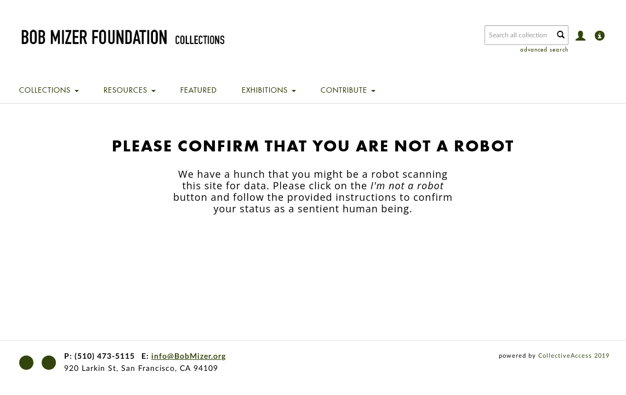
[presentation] (323, 249)
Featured (198, 90)
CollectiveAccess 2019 (574, 356)
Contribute (348, 90)
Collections (49, 90)
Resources (130, 90)
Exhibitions (269, 90)
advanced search (544, 49)
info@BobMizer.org (188, 356)
